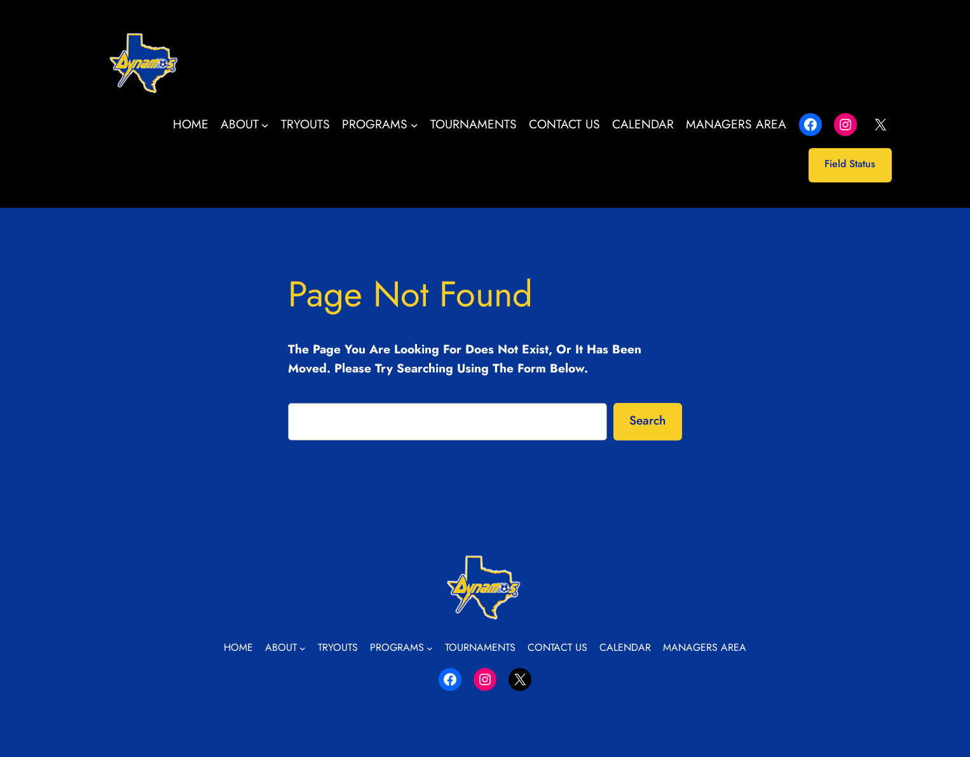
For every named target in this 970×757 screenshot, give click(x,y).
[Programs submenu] (414, 124)
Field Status (849, 163)
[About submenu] (265, 124)
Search (647, 420)
